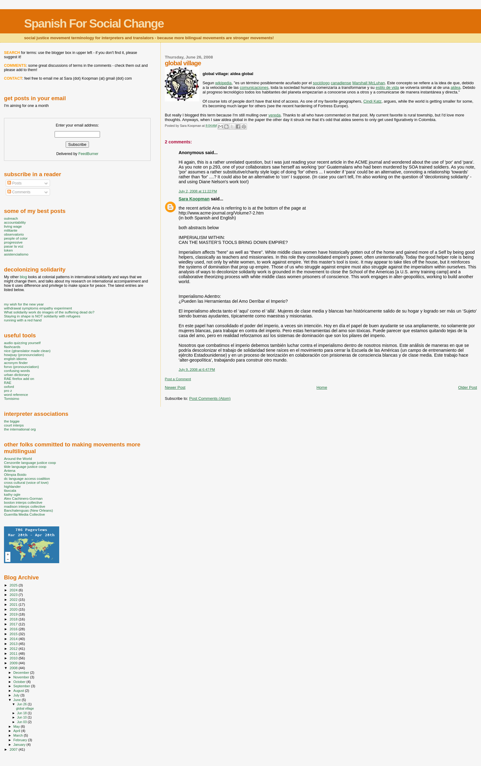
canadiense (341, 83)
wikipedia (223, 83)
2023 (14, 595)
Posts (14, 183)
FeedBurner (88, 154)
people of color (16, 238)
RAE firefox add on (19, 379)
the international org (20, 429)
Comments (18, 192)
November (21, 677)
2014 (14, 639)
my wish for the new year (24, 304)
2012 (14, 648)
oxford (9, 387)
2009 (14, 663)
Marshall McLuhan (368, 83)
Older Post (467, 387)
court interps (14, 425)
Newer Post (175, 387)
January (20, 744)
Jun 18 (22, 713)
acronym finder (16, 363)
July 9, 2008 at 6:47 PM (197, 369)
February (20, 740)
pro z (8, 390)
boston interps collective (23, 502)
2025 (14, 585)
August (19, 690)
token (8, 250)
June (17, 700)
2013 (14, 644)
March (18, 735)
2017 (14, 624)
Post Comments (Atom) (210, 398)
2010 (14, 658)
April (17, 731)
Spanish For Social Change (94, 23)
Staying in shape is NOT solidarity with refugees (42, 316)
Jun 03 (22, 722)
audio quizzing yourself (22, 343)
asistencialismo (16, 254)
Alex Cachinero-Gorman (23, 498)
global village (25, 708)
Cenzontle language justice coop (30, 463)
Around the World (18, 459)
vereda (274, 115)
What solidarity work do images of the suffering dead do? (49, 312)
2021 (14, 604)
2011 (14, 653)
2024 (14, 590)
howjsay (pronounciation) (24, 355)
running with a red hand (22, 320)
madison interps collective (24, 506)
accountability (15, 222)
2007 (14, 749)
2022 (14, 599)
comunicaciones (254, 87)
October (20, 682)
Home (322, 387)
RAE (7, 383)
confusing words (17, 371)
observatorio (14, 234)
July (17, 695)
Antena (9, 470)
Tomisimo (11, 398)
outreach (11, 218)
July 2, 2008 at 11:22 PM (198, 191)
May (17, 726)
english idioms (15, 359)
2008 (14, 668)
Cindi (369, 101)
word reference (16, 394)
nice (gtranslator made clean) (27, 351)
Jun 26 (22, 704)
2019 (14, 614)
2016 (14, 629)
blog (23, 277)
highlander (12, 486)
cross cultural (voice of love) (26, 482)
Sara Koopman (194, 198)
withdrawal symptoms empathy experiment (38, 308)
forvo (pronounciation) (21, 367)
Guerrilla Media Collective (24, 514)
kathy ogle (12, 494)
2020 (14, 609)
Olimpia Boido (15, 474)
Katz (378, 101)
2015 (14, 634)
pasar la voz (13, 246)
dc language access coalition (27, 478)
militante (10, 230)
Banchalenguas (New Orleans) (28, 510)
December (21, 672)
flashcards (12, 347)
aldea (455, 87)
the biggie (12, 421)
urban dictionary (16, 375)
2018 (14, 619)
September (22, 686)
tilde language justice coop (25, 466)
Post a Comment (178, 379)
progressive (13, 242)
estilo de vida (387, 87)
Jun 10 (22, 717)
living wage (13, 226)
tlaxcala (10, 490)
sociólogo (321, 83)
